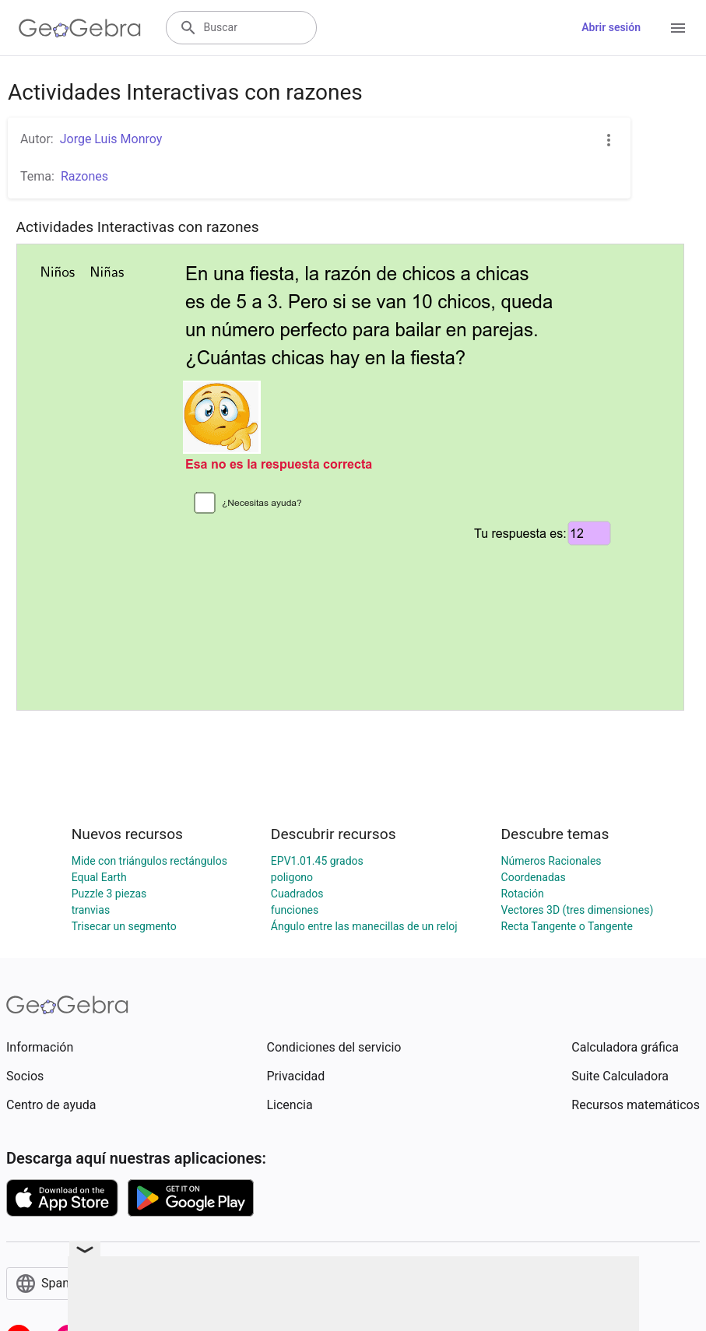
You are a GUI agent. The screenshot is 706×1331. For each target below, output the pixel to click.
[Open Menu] (678, 28)
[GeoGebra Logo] (80, 28)
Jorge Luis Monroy (111, 139)
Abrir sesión (611, 27)
